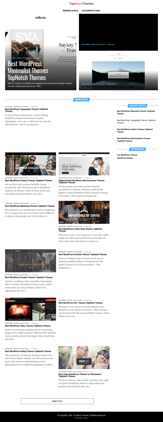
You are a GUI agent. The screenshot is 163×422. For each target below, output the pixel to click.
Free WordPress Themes (91, 10)
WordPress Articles (70, 10)
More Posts (57, 401)
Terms (85, 418)
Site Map (78, 418)
